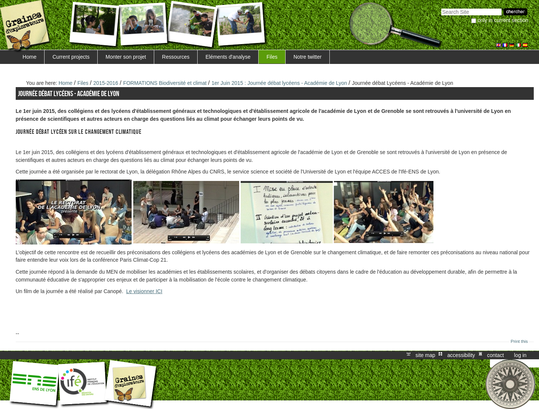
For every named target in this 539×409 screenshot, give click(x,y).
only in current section (503, 20)
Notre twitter (307, 57)
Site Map (425, 355)
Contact (495, 355)
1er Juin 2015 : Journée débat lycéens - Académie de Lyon (279, 83)
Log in (520, 355)
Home (29, 57)
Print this (519, 341)
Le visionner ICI (144, 291)
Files (272, 57)
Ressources (175, 57)
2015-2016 (105, 83)
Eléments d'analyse (227, 57)
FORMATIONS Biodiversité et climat (165, 83)
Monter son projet (126, 57)
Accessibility (461, 355)
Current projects (70, 57)
